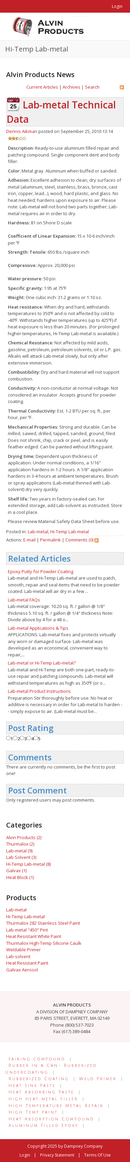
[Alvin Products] (46, 26)
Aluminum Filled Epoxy (43, 1125)
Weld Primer (97, 1079)
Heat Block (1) (20, 877)
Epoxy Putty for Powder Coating (40, 571)
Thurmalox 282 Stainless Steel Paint (43, 923)
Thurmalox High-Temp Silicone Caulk (43, 943)
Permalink (50, 540)
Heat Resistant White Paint (33, 936)
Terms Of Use (97, 1155)
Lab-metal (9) (19, 851)
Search (92, 87)
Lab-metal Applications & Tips (38, 628)
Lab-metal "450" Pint (27, 930)
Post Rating (30, 727)
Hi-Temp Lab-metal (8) (28, 864)
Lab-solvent (18, 956)
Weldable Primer (23, 950)
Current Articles (42, 87)
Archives (71, 87)
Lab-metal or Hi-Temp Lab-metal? (42, 663)
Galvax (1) (16, 870)
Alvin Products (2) (23, 837)
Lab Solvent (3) (21, 857)
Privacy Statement (57, 1155)
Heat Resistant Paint (27, 963)
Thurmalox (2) (20, 844)
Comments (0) (79, 540)
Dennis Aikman (21, 131)
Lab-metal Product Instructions (39, 691)
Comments (30, 757)
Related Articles (39, 558)
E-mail (29, 540)
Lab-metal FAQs (24, 600)
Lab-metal (38, 531)
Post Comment (37, 790)
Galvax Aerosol (22, 970)
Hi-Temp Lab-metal (69, 531)
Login (117, 6)
